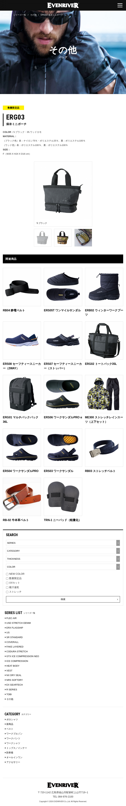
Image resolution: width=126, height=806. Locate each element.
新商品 (9, 724)
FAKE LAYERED (15, 646)
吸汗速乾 (12, 587)
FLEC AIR (11, 618)
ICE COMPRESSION (17, 661)
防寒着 (9, 752)
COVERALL (12, 642)
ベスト (9, 729)
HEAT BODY (12, 665)
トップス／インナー (16, 748)
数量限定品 (14, 578)
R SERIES (11, 689)
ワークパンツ (13, 738)
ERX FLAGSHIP (14, 627)
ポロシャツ (12, 719)
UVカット (13, 582)
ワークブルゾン (14, 733)
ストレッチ (14, 591)
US (8, 632)
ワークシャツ (13, 743)
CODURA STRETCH (17, 651)
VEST (9, 670)
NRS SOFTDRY (14, 680)
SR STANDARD (14, 637)
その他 (33, 15)
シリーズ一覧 (19, 15)
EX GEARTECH (14, 684)
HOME (6, 15)
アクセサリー (13, 762)
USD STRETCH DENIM (18, 623)
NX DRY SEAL (14, 675)
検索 (89, 599)
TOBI (9, 694)
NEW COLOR (15, 573)
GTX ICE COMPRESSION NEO (22, 656)
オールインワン (14, 757)
